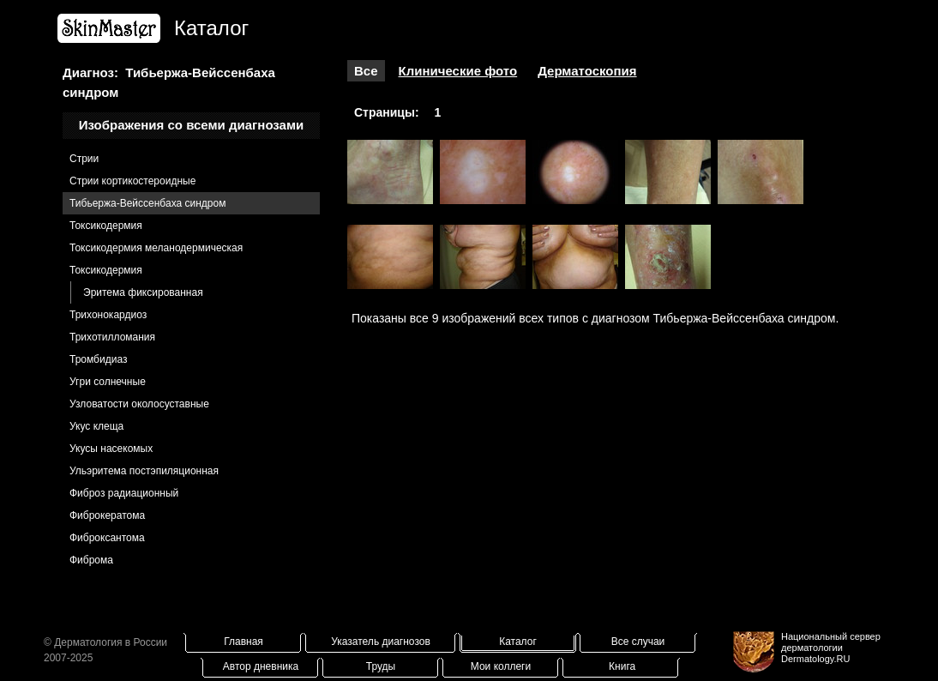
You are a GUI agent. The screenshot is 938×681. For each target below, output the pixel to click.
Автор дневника (260, 666)
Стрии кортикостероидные (132, 181)
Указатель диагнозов (380, 642)
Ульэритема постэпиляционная (144, 471)
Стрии (84, 159)
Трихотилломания (112, 337)
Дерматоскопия (587, 70)
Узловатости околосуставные (139, 404)
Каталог (518, 642)
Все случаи (638, 642)
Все (366, 70)
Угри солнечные (107, 382)
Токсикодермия (105, 226)
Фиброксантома (107, 538)
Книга (622, 666)
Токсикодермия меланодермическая (156, 248)
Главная (243, 642)
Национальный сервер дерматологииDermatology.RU (831, 647)
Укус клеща (96, 426)
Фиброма (91, 560)
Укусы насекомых (111, 449)
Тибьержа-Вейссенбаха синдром (147, 203)
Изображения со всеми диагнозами (191, 125)
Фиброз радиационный (123, 493)
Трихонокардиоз (108, 315)
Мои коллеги (501, 666)
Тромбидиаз (98, 359)
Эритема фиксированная (143, 292)
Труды (380, 666)
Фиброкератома (107, 515)
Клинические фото (458, 70)
